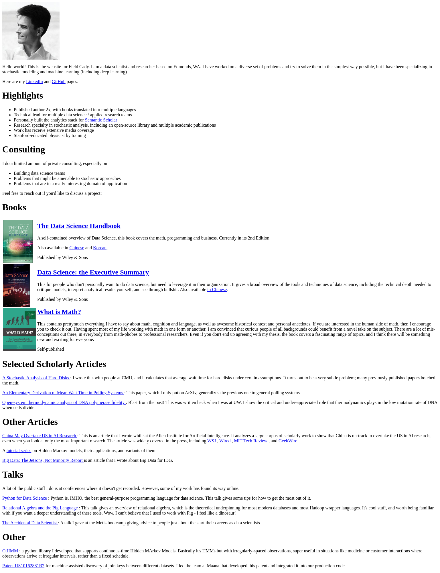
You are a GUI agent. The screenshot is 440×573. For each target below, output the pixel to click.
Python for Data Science (25, 498)
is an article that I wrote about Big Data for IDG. (128, 460)
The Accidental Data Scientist (30, 522)
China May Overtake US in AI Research (39, 435)
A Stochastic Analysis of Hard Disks (36, 377)
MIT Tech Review (250, 440)
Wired (224, 440)
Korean (99, 247)
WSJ (211, 440)
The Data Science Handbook (79, 225)
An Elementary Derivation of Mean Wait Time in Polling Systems (63, 392)
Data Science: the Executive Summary (93, 272)
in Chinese (217, 289)
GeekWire (288, 440)
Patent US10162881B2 (23, 565)
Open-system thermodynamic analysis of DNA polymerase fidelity (64, 402)
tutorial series (19, 450)
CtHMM (10, 550)
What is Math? (59, 311)
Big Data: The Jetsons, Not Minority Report (43, 460)
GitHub (59, 81)
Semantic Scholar (101, 119)
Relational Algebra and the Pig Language (40, 507)
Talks (12, 474)
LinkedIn (34, 81)
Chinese (76, 247)
